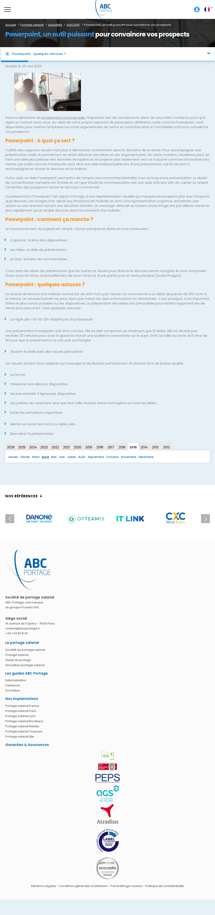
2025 (22, 447)
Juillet (71, 457)
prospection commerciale (63, 117)
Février (25, 457)
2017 (111, 447)
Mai (53, 457)
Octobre (112, 457)
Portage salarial (16, 655)
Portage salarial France (22, 706)
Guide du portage (18, 660)
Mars (36, 457)
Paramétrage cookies (127, 886)
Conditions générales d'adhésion (83, 886)
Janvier (13, 457)
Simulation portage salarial (24, 665)
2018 (99, 447)
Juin (62, 457)
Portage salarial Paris (20, 711)
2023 (44, 447)
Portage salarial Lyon (20, 716)
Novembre (128, 457)
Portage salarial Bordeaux (24, 721)
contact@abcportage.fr (22, 628)
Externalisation (15, 680)
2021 (66, 447)
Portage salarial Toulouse (23, 731)
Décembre (146, 457)
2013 (155, 447)
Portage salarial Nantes (22, 726)
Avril (45, 457)
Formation (12, 690)
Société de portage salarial (25, 650)
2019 (88, 447)
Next (205, 518)
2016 (122, 447)
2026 (11, 447)
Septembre (96, 457)
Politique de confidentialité (164, 886)
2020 (77, 447)
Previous (9, 518)
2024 (33, 447)
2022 (55, 447)
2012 (166, 447)
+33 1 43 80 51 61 (16, 633)
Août (81, 457)
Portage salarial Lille (19, 736)
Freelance (12, 685)
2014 (144, 447)
